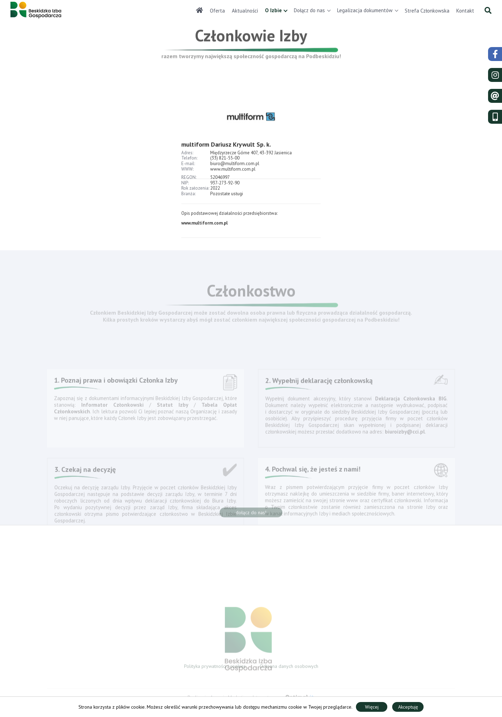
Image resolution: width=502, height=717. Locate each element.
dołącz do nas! (251, 514)
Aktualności (245, 10)
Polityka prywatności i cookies (215, 667)
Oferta (217, 10)
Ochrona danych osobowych (289, 667)
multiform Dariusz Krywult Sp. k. (226, 152)
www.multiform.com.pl (204, 226)
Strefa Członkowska (427, 10)
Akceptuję (408, 707)
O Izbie (273, 10)
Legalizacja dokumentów (365, 10)
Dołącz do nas (309, 10)
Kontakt (465, 10)
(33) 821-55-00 (224, 166)
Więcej (372, 707)
